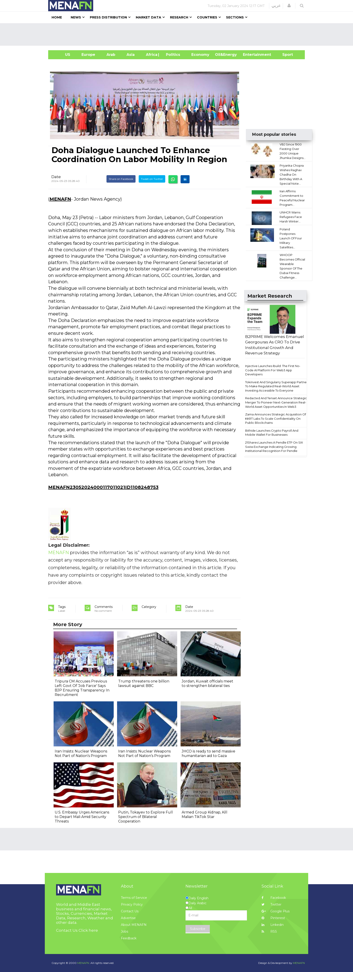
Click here (88, 930)
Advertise (128, 918)
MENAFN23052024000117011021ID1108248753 (103, 487)
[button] (289, 5)
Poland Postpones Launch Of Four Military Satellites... (291, 238)
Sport (285, 54)
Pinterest (273, 918)
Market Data (148, 17)
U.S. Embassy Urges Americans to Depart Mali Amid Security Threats (82, 816)
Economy (200, 54)
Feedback (128, 938)
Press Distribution (108, 17)
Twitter (271, 904)
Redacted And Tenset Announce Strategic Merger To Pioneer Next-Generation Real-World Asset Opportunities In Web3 (276, 402)
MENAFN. (83, 963)
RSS (269, 931)
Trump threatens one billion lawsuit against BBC (143, 683)
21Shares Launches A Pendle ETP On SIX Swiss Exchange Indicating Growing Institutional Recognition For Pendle (274, 447)
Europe (88, 54)
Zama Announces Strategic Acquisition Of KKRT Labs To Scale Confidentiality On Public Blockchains (275, 418)
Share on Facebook (121, 179)
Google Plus (276, 911)
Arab (111, 54)
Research (179, 17)
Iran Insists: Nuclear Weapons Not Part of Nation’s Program (81, 753)
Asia (130, 54)
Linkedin (273, 925)
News (76, 17)
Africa (151, 54)
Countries (207, 17)
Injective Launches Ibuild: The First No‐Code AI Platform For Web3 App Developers (272, 370)
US (62, 54)
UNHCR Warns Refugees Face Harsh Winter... (291, 217)
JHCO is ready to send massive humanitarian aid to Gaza (208, 753)
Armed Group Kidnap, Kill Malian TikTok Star (204, 814)
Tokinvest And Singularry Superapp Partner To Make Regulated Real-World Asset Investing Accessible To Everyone (276, 386)
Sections (235, 17)
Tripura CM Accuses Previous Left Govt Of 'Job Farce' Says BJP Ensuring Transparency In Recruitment (82, 688)
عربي (276, 5)
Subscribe (197, 929)
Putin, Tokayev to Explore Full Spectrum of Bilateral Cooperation (145, 816)
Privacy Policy (132, 904)
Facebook (274, 898)
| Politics (172, 54)
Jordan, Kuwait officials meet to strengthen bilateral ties (207, 683)
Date (56, 176)
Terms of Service (134, 898)
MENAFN (60, 199)
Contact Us (129, 911)
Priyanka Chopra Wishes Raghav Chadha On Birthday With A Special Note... (292, 174)
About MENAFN (134, 925)
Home (57, 17)
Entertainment (250, 54)
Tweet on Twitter (152, 179)
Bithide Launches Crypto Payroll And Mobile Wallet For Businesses (271, 433)
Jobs (124, 931)
